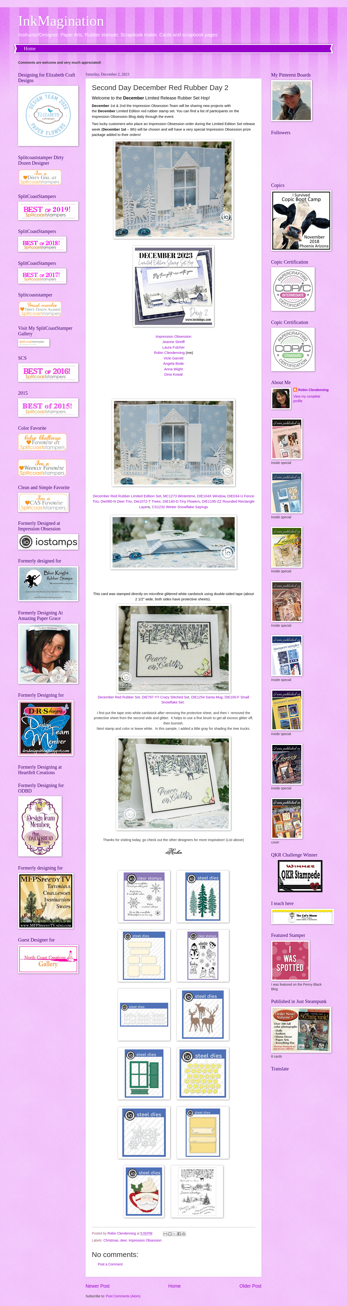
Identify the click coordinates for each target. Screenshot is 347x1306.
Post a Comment (110, 1264)
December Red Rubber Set (119, 697)
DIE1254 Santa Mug (206, 697)
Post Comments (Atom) (123, 1296)
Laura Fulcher (173, 347)
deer (123, 1240)
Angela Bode (173, 363)
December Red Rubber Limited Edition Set (127, 496)
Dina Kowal (173, 374)
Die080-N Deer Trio (116, 501)
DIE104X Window (211, 496)
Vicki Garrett (173, 358)
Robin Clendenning (169, 353)
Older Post (250, 1286)
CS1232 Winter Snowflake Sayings (180, 507)
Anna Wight (173, 369)
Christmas (110, 1240)
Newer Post (98, 1286)
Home (30, 48)
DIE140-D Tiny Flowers (181, 501)
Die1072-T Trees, (148, 501)
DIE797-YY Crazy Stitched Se (165, 697)
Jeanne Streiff (173, 342)
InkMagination (61, 21)
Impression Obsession (173, 336)
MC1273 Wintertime (179, 496)
